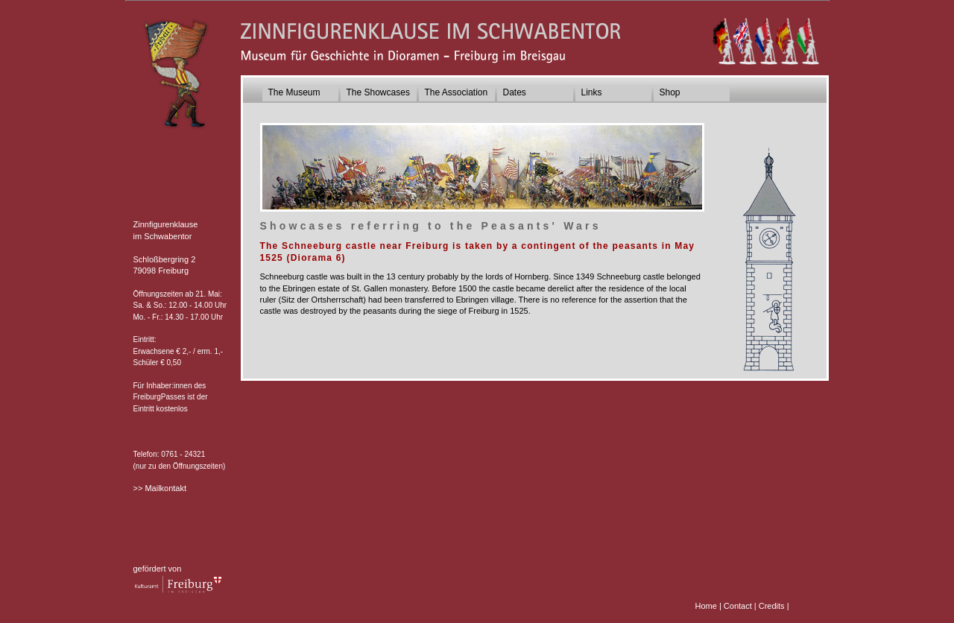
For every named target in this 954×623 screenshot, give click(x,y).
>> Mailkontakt (160, 488)
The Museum (294, 92)
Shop (670, 92)
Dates (514, 92)
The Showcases (378, 92)
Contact (738, 605)
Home (706, 605)
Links (591, 92)
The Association (456, 92)
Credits (772, 605)
